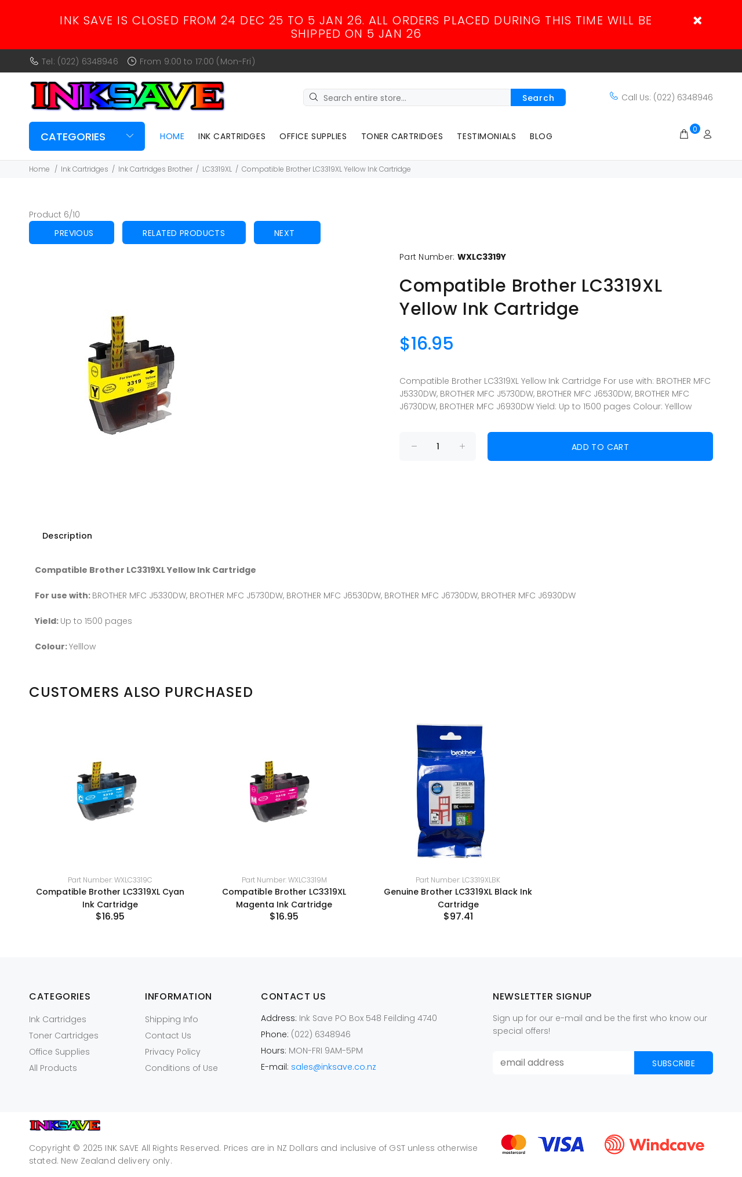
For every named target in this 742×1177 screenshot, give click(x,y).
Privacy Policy (173, 1052)
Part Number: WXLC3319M (284, 880)
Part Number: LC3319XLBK (458, 880)
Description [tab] (67, 536)
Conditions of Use (181, 1068)
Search (538, 98)
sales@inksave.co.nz (333, 1067)
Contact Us (168, 1035)
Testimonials (486, 136)
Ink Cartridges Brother (155, 169)
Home (172, 136)
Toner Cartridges (402, 136)
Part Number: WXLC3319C (110, 880)
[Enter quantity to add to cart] (437, 446)
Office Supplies (313, 136)
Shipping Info (171, 1019)
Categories (73, 136)
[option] (110, 821)
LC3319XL (217, 169)
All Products (53, 1068)
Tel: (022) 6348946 (80, 61)
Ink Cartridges (231, 136)
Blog (541, 136)
